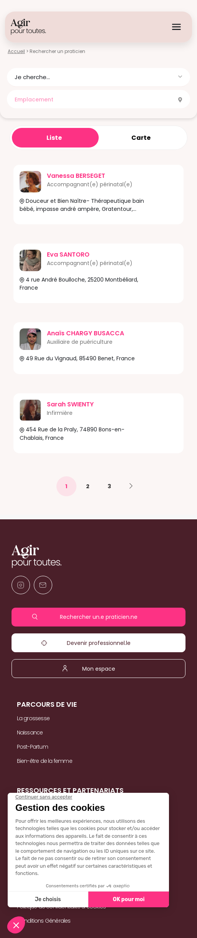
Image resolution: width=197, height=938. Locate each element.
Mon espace (98, 668)
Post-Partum (32, 747)
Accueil (16, 51)
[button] (98, 77)
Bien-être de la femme (44, 761)
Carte (141, 137)
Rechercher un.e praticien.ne (98, 617)
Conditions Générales (44, 921)
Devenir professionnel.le (98, 643)
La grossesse (33, 718)
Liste (54, 137)
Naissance (30, 732)
